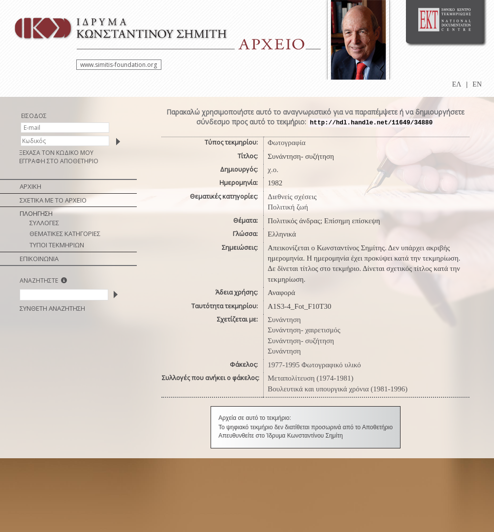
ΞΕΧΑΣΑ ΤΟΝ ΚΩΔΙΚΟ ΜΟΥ (56, 152)
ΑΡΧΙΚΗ (30, 186)
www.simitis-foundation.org (118, 64)
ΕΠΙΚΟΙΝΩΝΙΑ (39, 258)
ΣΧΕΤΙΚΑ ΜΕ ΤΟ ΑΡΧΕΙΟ (53, 200)
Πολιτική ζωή (288, 207)
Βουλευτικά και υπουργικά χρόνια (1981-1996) (337, 389)
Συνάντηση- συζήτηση (301, 341)
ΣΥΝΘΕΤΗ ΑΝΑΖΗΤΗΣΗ (52, 308)
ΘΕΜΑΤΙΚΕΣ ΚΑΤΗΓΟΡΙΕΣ (65, 233)
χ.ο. (273, 170)
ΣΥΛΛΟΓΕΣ (44, 222)
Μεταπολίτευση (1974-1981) (310, 378)
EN (477, 84)
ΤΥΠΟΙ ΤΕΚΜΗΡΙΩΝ (57, 244)
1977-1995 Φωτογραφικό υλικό (314, 365)
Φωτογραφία (287, 143)
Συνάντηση (284, 320)
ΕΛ (457, 84)
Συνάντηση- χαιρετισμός (304, 330)
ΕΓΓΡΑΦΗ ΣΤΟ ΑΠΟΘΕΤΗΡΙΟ (58, 161)
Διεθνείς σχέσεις (292, 197)
